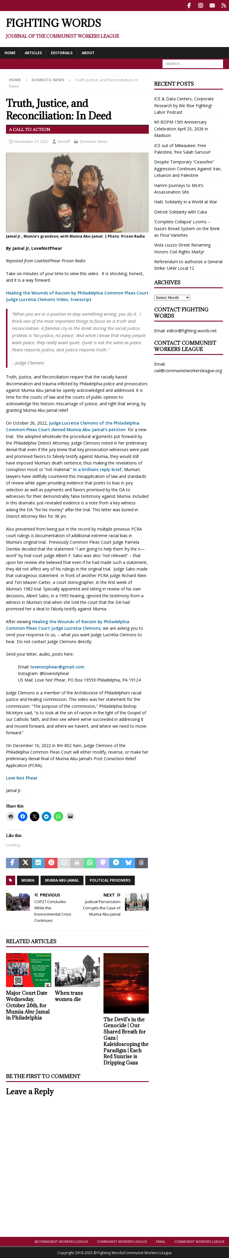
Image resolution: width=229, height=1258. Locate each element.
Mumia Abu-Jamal (62, 879)
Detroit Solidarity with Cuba (180, 211)
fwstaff (63, 141)
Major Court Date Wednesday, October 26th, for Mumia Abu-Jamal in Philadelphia (27, 1004)
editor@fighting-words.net (192, 330)
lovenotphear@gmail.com (57, 666)
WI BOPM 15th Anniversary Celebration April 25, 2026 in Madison (181, 128)
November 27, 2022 (31, 141)
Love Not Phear (22, 777)
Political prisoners (110, 879)
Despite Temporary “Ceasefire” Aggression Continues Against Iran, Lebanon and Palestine (188, 168)
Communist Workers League (122, 1241)
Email (160, 1241)
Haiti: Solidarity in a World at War (185, 201)
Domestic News (94, 141)
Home (10, 52)
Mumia (27, 879)
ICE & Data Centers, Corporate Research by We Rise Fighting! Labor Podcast (184, 104)
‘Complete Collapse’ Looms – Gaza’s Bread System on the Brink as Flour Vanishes (187, 227)
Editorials (61, 52)
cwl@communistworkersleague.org (188, 370)
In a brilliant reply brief (97, 469)
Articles (33, 52)
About (88, 52)
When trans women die (69, 995)
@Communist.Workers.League (61, 1241)
